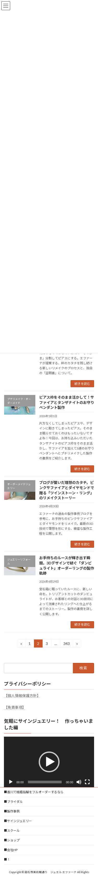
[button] (49, 761)
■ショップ (12, 840)
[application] (49, 762)
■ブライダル (13, 802)
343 (66, 644)
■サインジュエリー (18, 821)
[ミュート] (79, 782)
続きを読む (82, 384)
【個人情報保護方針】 (22, 695)
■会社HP (11, 850)
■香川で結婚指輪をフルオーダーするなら (34, 792)
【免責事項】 (15, 707)
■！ (7, 859)
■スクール (12, 831)
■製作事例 (12, 811)
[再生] (10, 782)
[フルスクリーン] (87, 782)
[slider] (45, 782)
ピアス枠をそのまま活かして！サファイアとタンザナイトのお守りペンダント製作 (66, 402)
